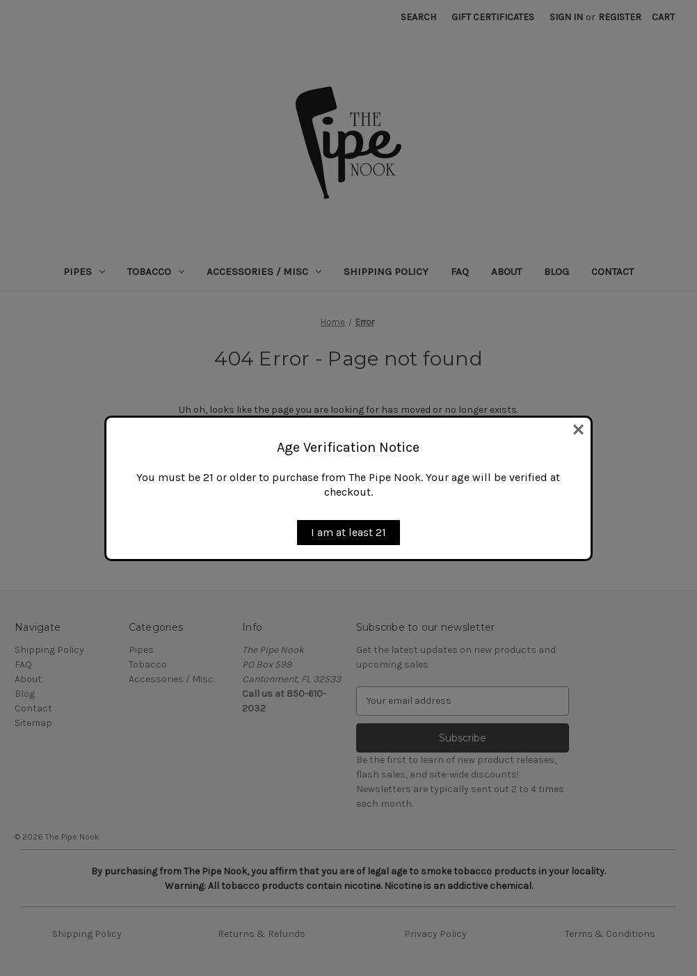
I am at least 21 (348, 532)
